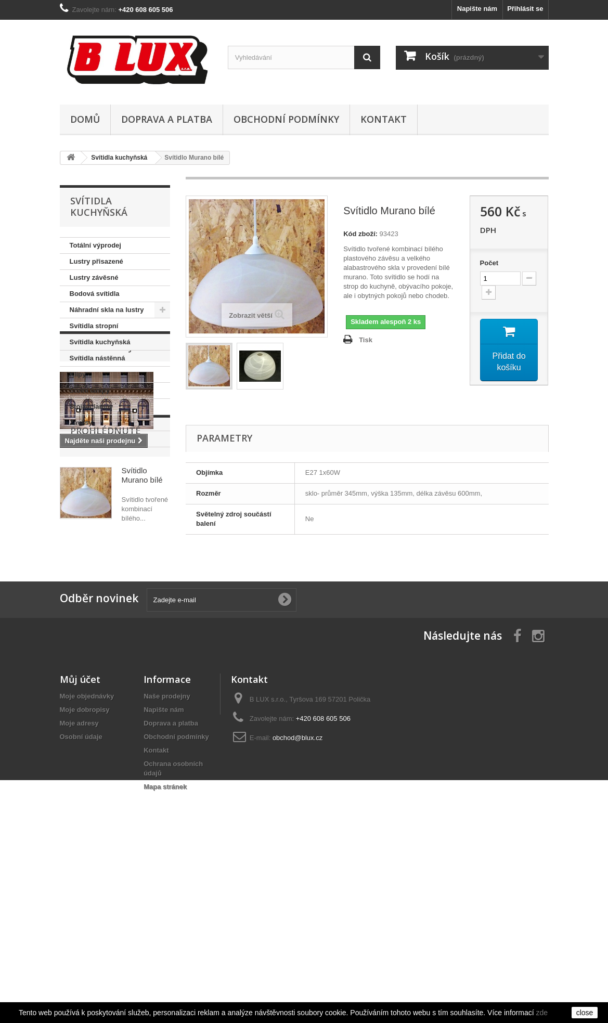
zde (542, 1012)
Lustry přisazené (96, 261)
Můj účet (80, 850)
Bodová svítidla (95, 293)
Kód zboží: (360, 234)
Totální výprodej (95, 245)
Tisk (365, 340)
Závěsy (81, 422)
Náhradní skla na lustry (107, 310)
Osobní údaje (81, 907)
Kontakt (383, 119)
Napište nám (477, 8)
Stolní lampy (90, 390)
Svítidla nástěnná (97, 358)
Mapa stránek (165, 957)
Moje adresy (79, 894)
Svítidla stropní (94, 326)
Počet (489, 263)
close (584, 1012)
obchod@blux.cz (297, 908)
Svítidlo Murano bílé (142, 655)
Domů (85, 119)
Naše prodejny (107, 478)
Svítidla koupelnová (101, 439)
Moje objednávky (87, 867)
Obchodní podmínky (286, 119)
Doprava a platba (166, 119)
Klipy (78, 374)
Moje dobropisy (85, 880)
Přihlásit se (525, 8)
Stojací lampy (91, 406)
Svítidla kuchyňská (100, 342)
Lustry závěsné (94, 277)
